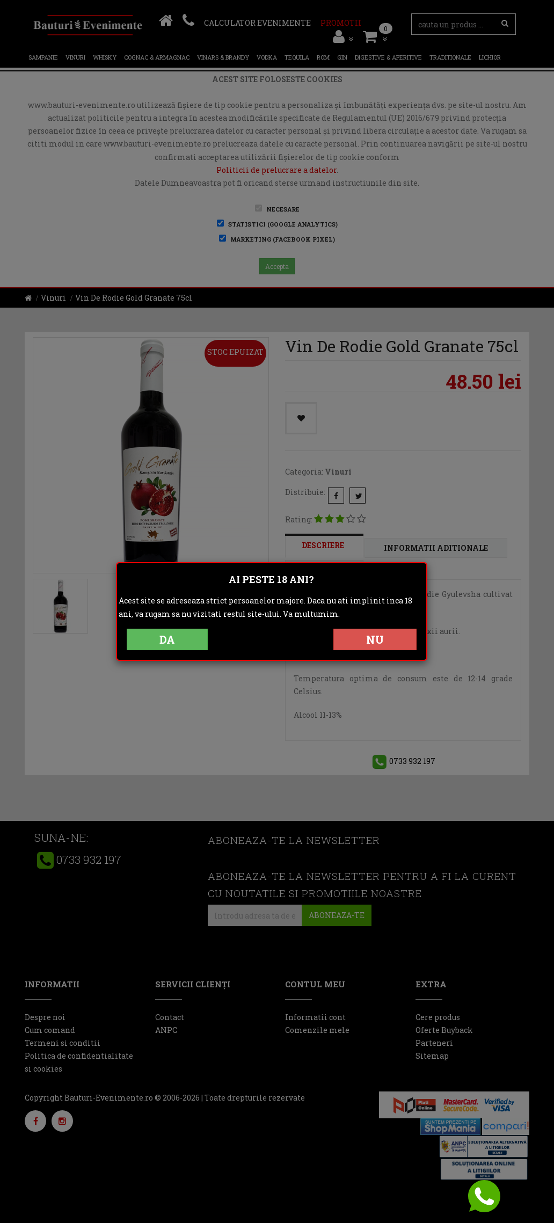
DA (167, 639)
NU (375, 639)
